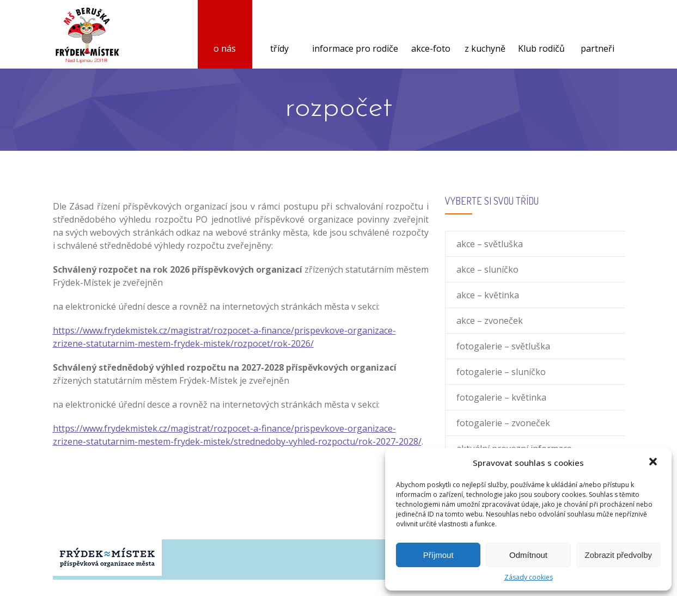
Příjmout (438, 555)
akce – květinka (487, 295)
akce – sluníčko (487, 269)
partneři (597, 35)
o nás (225, 35)
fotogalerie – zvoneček (503, 423)
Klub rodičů (541, 35)
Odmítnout (528, 555)
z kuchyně (485, 35)
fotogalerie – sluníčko (501, 372)
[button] (654, 462)
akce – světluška (489, 244)
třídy (279, 35)
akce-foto (430, 35)
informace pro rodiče (355, 35)
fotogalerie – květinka (501, 397)
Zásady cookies (528, 577)
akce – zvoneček (489, 321)
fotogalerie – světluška (503, 346)
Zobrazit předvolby (618, 555)
